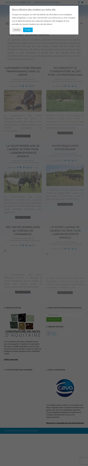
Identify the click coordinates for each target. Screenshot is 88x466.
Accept (28, 30)
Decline (17, 30)
